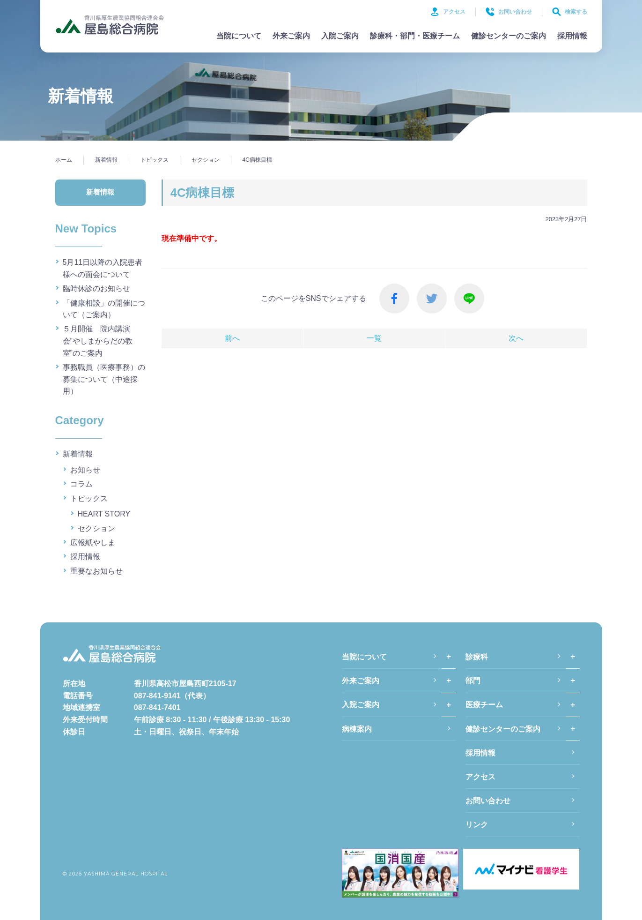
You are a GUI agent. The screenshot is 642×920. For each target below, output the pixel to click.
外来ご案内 (291, 36)
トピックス (89, 498)
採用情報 (572, 36)
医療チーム (484, 705)
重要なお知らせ (96, 571)
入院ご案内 (340, 36)
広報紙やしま (92, 542)
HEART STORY (104, 514)
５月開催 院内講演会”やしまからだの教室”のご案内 (98, 341)
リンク (476, 825)
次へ (516, 338)
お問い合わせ (509, 11)
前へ (232, 338)
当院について (238, 36)
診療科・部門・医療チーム (415, 36)
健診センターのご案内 (508, 36)
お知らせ (85, 470)
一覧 (374, 338)
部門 (472, 681)
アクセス (447, 11)
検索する (569, 11)
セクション (96, 528)
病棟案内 (357, 729)
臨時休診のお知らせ (96, 288)
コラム (81, 484)
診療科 (476, 657)
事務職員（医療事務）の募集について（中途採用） (104, 379)
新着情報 (78, 454)
